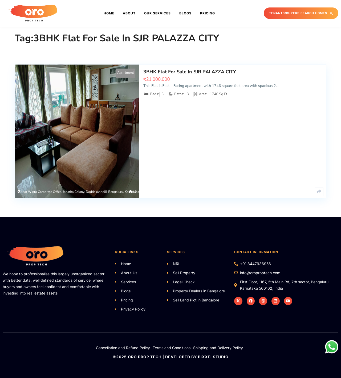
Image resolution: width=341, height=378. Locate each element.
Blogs (185, 13)
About (129, 13)
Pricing (207, 13)
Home (109, 13)
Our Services (157, 13)
